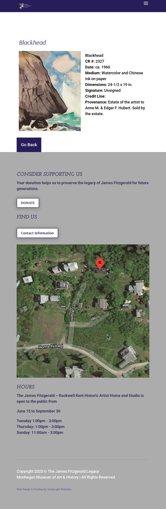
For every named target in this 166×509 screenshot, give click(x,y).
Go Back (29, 144)
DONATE (28, 202)
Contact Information (37, 232)
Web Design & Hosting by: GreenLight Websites (44, 489)
